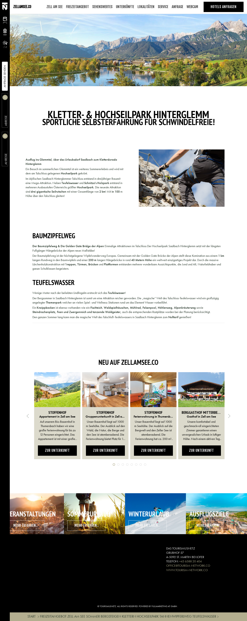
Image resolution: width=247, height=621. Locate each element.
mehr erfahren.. (25, 525)
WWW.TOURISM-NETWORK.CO (187, 570)
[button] (28, 416)
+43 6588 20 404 (190, 561)
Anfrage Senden (5, 76)
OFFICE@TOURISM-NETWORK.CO (188, 566)
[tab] (114, 464)
